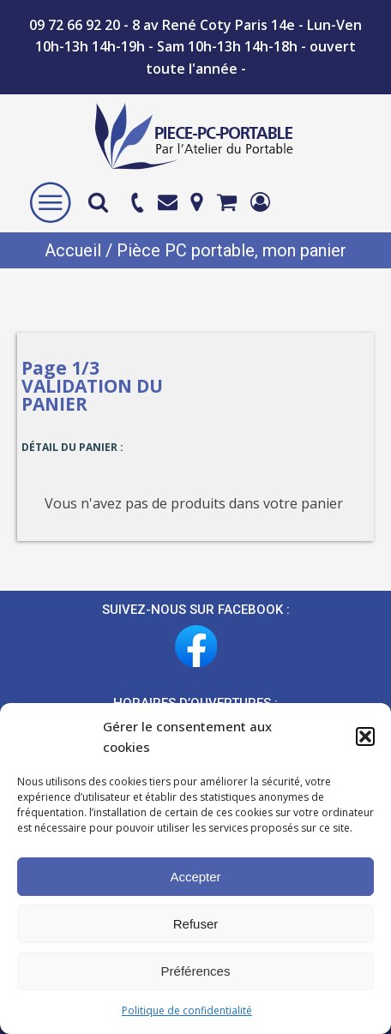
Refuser (196, 924)
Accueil (73, 250)
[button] (365, 736)
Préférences (196, 971)
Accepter (195, 876)
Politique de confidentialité (187, 1010)
